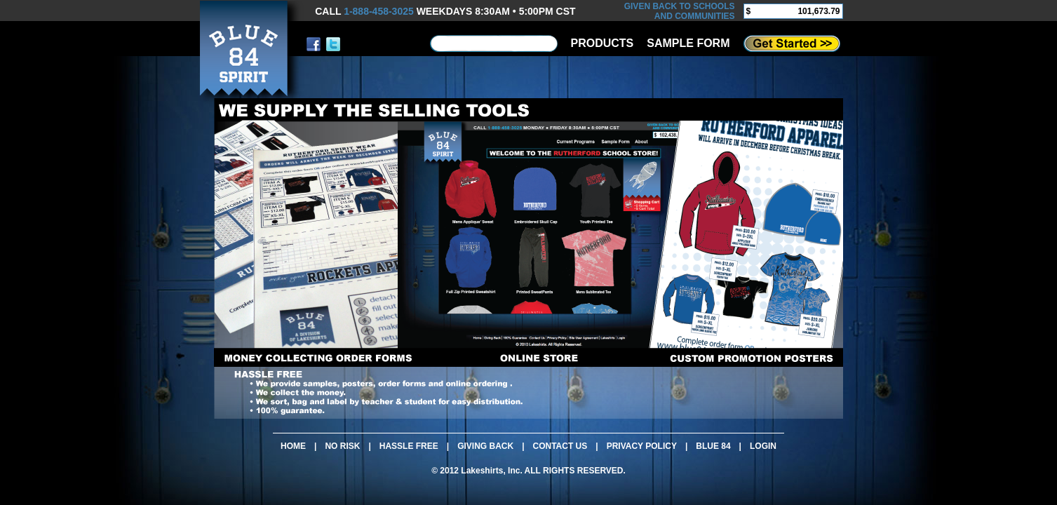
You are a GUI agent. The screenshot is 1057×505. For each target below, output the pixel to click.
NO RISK (342, 446)
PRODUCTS (602, 43)
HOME (293, 446)
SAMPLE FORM (688, 43)
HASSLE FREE (408, 446)
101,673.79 (818, 11)
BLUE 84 (713, 446)
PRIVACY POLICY (642, 446)
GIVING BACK (485, 446)
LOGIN (763, 446)
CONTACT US (560, 446)
